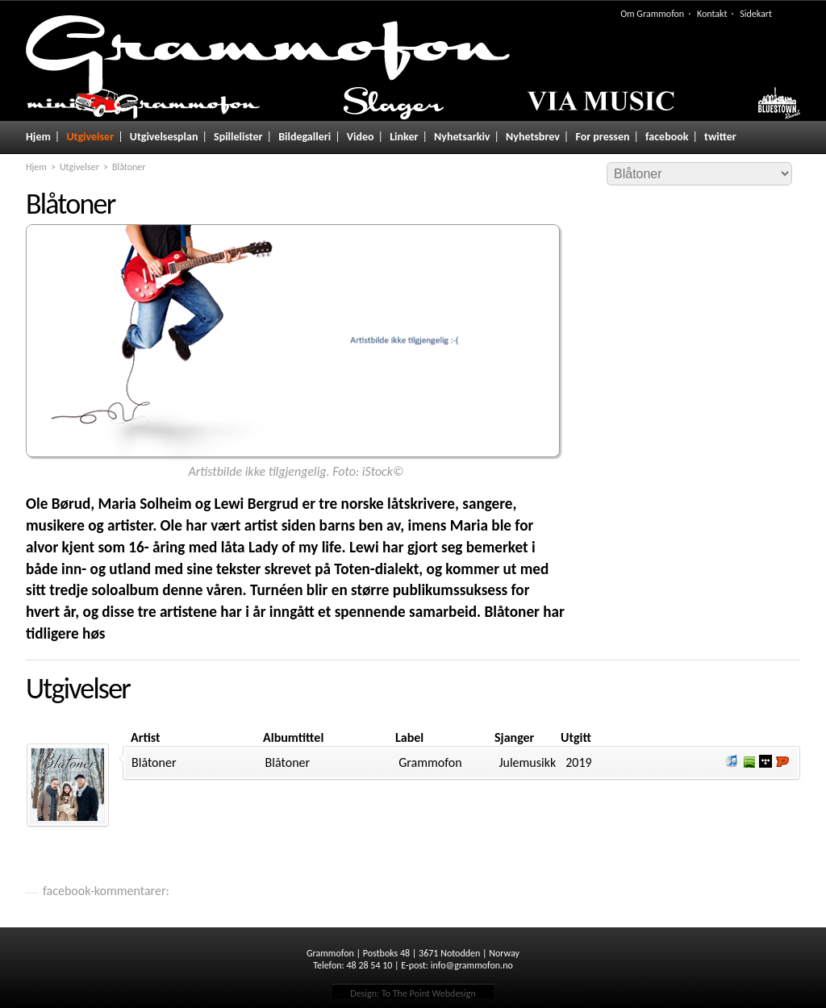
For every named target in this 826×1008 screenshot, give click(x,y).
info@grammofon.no (472, 965)
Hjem (38, 137)
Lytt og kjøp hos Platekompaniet (782, 761)
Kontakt (712, 13)
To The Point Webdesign (429, 993)
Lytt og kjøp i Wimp (765, 761)
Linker (404, 137)
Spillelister (238, 137)
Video (360, 137)
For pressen (602, 137)
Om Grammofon (652, 13)
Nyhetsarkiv (462, 137)
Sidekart (756, 13)
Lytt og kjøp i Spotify (748, 761)
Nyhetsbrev (533, 137)
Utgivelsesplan (164, 137)
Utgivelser (90, 137)
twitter (720, 137)
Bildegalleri (304, 137)
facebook (666, 137)
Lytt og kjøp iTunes (731, 761)
